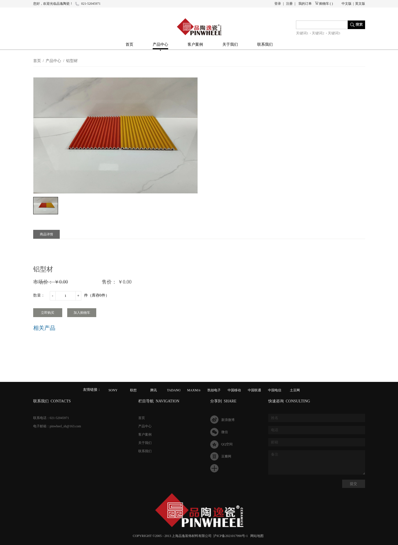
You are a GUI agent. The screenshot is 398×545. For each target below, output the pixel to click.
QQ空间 (227, 444)
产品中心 (53, 61)
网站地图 (256, 536)
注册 (289, 4)
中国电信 (274, 390)
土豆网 (295, 390)
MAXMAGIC (196, 390)
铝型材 (72, 61)
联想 (133, 390)
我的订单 (305, 4)
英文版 (360, 4)
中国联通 (254, 390)
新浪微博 (228, 420)
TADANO (174, 390)
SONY (113, 390)
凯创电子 (214, 390)
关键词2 (318, 33)
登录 (277, 4)
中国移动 (234, 390)
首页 (129, 44)
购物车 (324, 4)
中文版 (347, 4)
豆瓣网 (226, 456)
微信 (224, 432)
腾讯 (153, 390)
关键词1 (302, 33)
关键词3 (334, 33)
